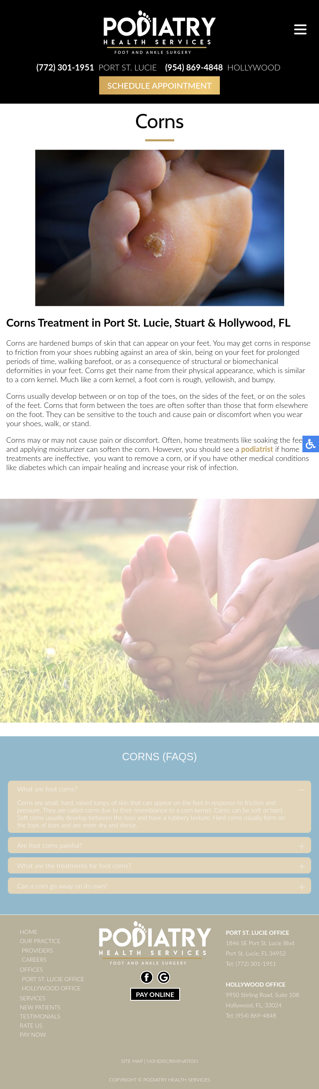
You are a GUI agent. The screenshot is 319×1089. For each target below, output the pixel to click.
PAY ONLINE (155, 994)
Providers (37, 950)
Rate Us (31, 1025)
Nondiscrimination (172, 1061)
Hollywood (222, 67)
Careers (34, 959)
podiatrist (257, 449)
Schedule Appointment (159, 85)
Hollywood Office (51, 988)
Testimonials (40, 1016)
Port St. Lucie (97, 67)
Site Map (132, 1061)
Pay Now (33, 1034)
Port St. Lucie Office (53, 978)
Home (28, 931)
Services (33, 998)
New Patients (40, 1007)
